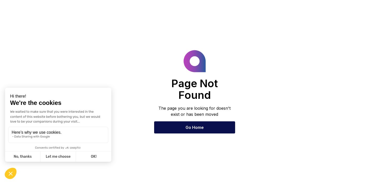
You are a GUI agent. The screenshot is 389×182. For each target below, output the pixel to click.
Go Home (195, 127)
